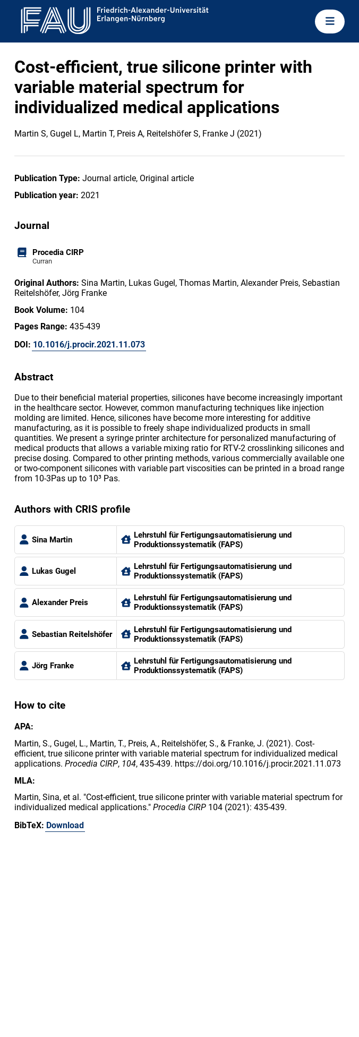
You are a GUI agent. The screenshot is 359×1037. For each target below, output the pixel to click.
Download (65, 825)
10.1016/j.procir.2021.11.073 (89, 344)
